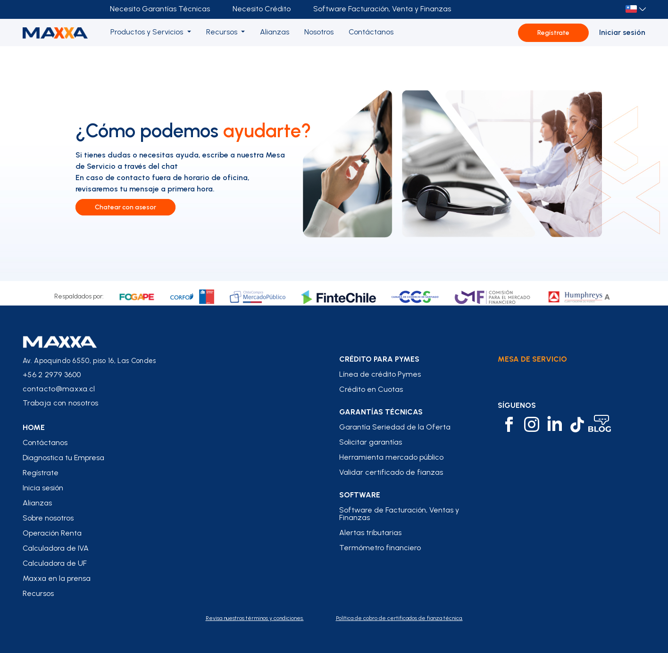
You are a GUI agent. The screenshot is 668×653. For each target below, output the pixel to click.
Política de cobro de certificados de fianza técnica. (399, 618)
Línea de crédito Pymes (380, 374)
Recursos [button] (222, 31)
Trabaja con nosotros (60, 402)
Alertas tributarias (370, 533)
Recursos (38, 593)
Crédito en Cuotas (371, 389)
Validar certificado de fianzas (391, 472)
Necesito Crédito (262, 8)
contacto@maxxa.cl (59, 388)
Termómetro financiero (380, 548)
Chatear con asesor (125, 207)
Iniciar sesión (622, 32)
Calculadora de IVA (56, 548)
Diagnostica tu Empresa (63, 458)
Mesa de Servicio (532, 359)
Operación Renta (52, 533)
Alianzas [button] (274, 31)
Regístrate (553, 33)
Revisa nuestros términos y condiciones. (255, 618)
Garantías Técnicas (381, 412)
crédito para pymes (379, 359)
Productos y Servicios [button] (147, 31)
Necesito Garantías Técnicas (160, 8)
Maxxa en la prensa (57, 578)
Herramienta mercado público (391, 457)
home (34, 427)
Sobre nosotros (48, 518)
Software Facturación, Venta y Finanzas (382, 8)
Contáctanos (45, 442)
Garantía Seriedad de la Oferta (395, 427)
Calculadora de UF (55, 563)
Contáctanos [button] (371, 31)
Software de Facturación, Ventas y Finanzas (399, 513)
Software (359, 495)
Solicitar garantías (370, 442)
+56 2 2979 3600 (52, 374)
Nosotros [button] (319, 31)
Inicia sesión (43, 488)
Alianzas (37, 503)
